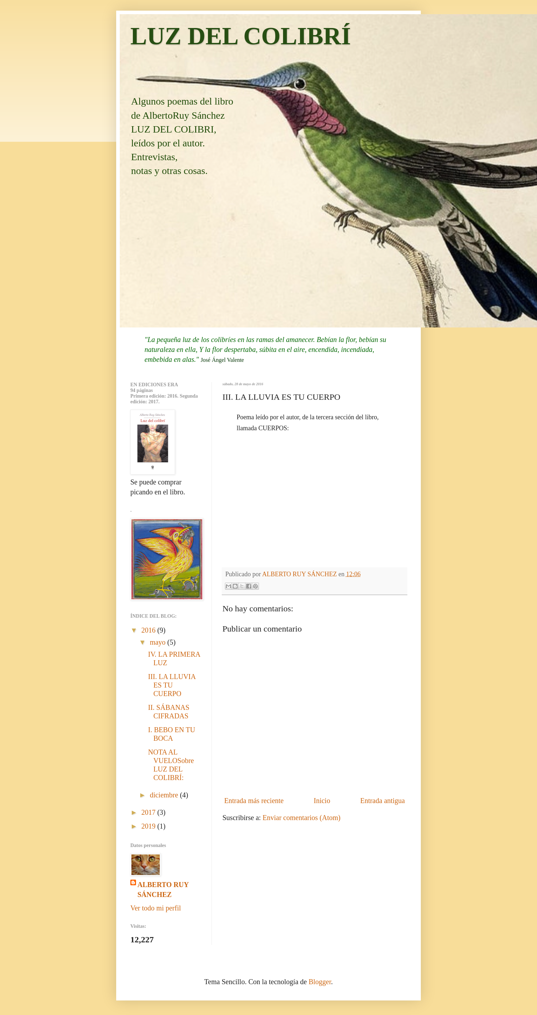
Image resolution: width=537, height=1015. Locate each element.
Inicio (321, 800)
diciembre (165, 795)
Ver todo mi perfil (155, 908)
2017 (149, 812)
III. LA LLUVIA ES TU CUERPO (172, 685)
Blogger (320, 982)
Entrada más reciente (254, 800)
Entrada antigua (382, 800)
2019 (149, 826)
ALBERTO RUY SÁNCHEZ (163, 889)
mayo (158, 642)
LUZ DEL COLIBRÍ (240, 36)
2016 (149, 630)
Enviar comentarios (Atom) (301, 817)
